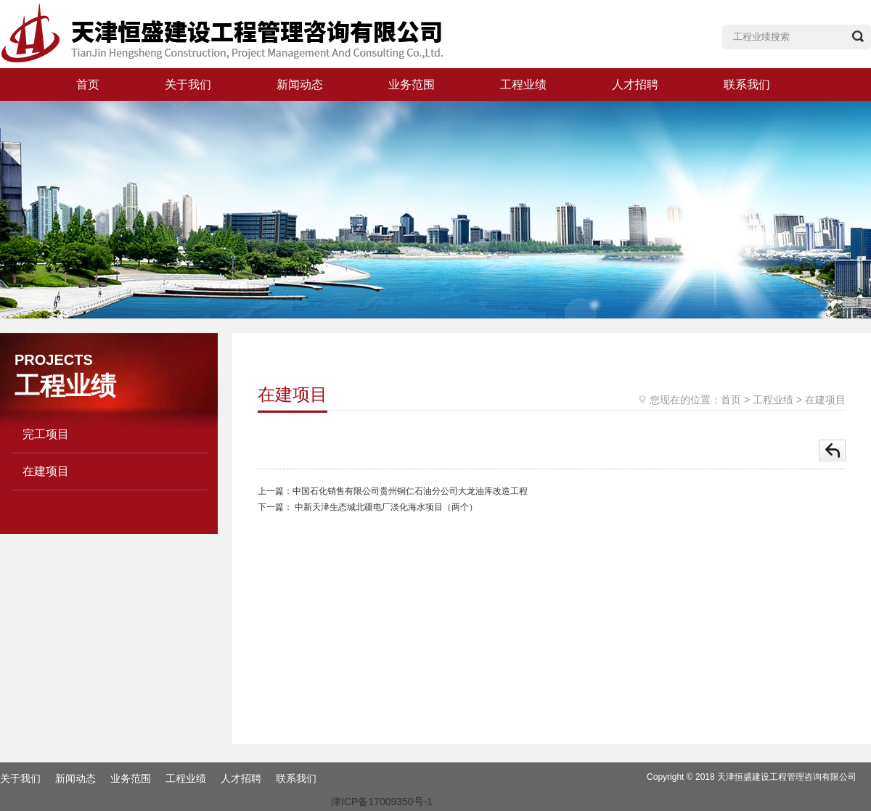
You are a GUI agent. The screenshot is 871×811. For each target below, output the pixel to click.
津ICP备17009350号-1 (382, 801)
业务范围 (411, 84)
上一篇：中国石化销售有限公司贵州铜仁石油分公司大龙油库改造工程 (393, 491)
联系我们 (747, 84)
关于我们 (188, 84)
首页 (87, 84)
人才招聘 (635, 84)
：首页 (726, 400)
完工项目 (46, 434)
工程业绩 (523, 84)
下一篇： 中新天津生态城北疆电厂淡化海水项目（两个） (368, 507)
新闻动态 (300, 84)
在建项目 (46, 471)
